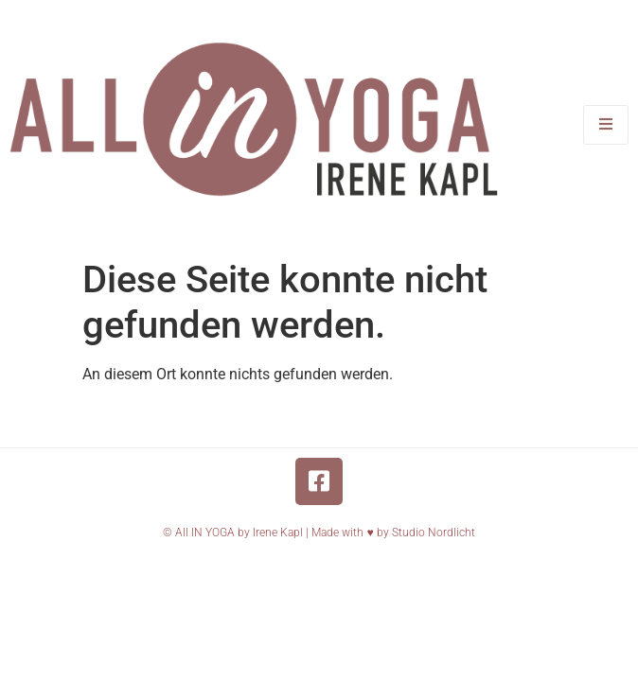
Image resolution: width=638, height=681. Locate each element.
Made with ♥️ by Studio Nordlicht (392, 532)
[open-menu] (606, 125)
